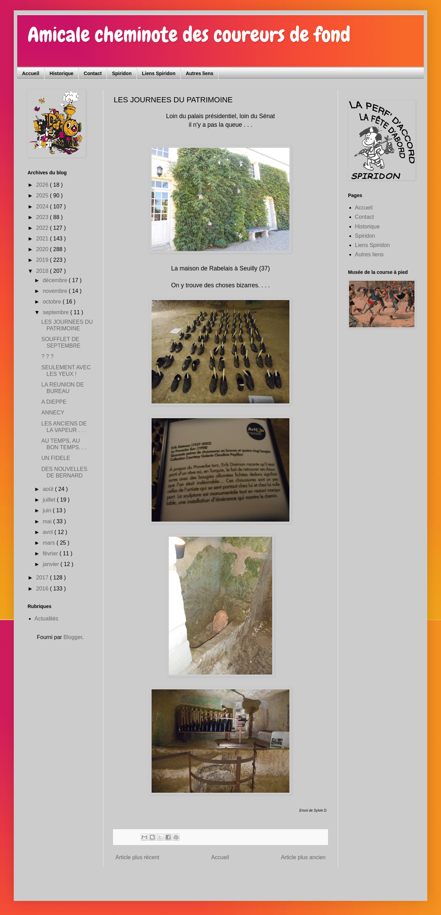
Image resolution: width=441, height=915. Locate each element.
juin (48, 510)
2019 (43, 260)
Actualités (46, 618)
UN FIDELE (55, 458)
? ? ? (47, 356)
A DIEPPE (53, 402)
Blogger (72, 637)
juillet (50, 500)
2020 (43, 249)
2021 (43, 238)
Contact (93, 73)
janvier (52, 564)
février (51, 553)
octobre (53, 302)
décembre (56, 280)
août (49, 489)
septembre (56, 312)
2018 (43, 271)
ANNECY (52, 412)
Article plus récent (137, 857)
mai (48, 521)
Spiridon (122, 73)
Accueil (30, 73)
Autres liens (199, 73)
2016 (43, 589)
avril (48, 532)
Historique (61, 73)
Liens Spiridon (158, 73)
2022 (43, 228)
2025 (43, 195)
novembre (56, 291)
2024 (43, 206)
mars (50, 543)
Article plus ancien (303, 857)
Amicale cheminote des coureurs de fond (189, 34)
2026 (43, 185)
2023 (43, 217)
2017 (43, 577)
